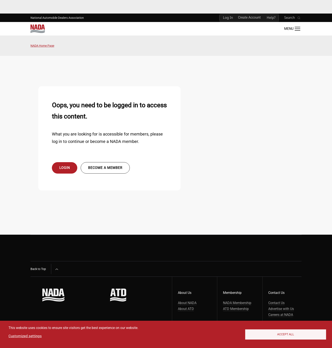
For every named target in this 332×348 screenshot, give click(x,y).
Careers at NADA (280, 315)
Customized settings (25, 336)
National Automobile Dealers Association (57, 17)
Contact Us (276, 303)
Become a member (105, 168)
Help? (271, 17)
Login (64, 168)
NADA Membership (237, 303)
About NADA (187, 303)
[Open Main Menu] (292, 29)
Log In (228, 17)
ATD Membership (236, 309)
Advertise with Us (281, 309)
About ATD (186, 309)
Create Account (249, 17)
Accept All (285, 334)
